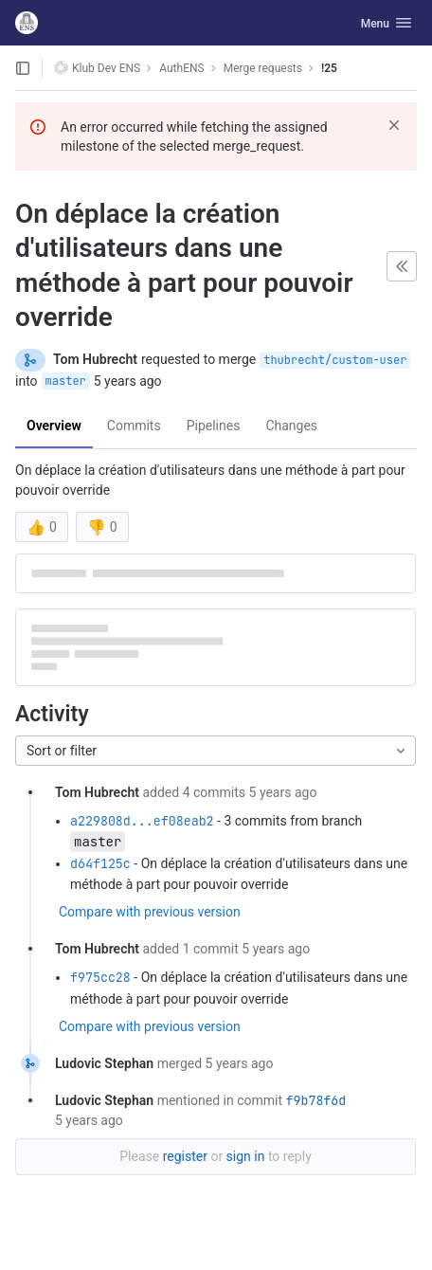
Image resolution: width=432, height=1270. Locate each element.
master (65, 381)
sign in (245, 1156)
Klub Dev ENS (97, 68)
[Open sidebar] (23, 68)
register (185, 1156)
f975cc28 (100, 977)
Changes (291, 425)
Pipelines (214, 425)
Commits (134, 425)
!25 (329, 68)
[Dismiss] (394, 125)
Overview (54, 425)
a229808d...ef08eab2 (142, 820)
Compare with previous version (150, 911)
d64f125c (100, 863)
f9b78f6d (315, 1100)
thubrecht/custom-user (334, 360)
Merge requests (263, 68)
